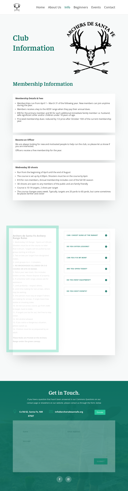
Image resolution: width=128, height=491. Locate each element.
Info (67, 7)
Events (96, 7)
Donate (100, 412)
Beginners (81, 7)
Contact (109, 7)
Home (40, 7)
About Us (54, 7)
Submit (101, 461)
